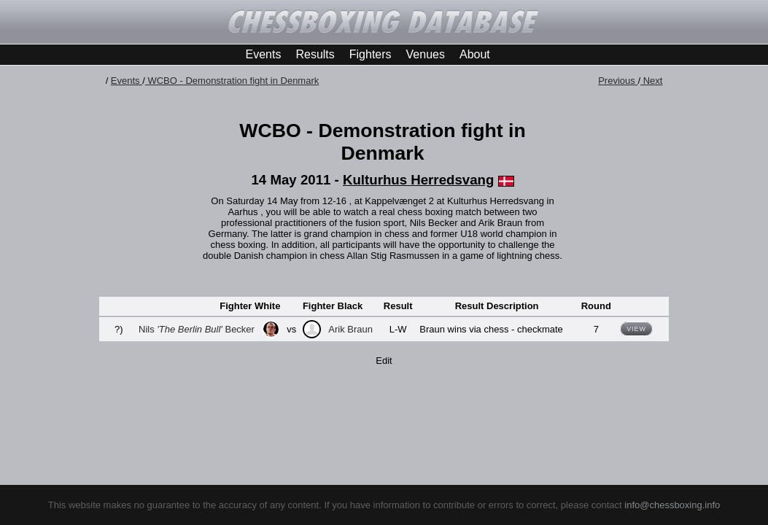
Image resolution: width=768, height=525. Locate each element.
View (636, 328)
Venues (425, 54)
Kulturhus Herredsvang (418, 179)
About (474, 54)
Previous (617, 80)
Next (651, 80)
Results (314, 54)
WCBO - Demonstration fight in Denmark (232, 80)
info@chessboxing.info (672, 504)
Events (264, 54)
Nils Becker (197, 329)
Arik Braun (350, 329)
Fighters (370, 54)
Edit (384, 360)
